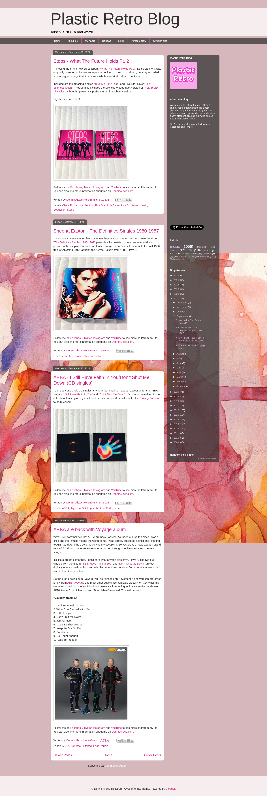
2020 (177, 391)
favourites (177, 259)
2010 (177, 437)
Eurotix (173, 253)
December (182, 302)
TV (190, 250)
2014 (177, 419)
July (178, 358)
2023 (177, 289)
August (180, 354)
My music (90, 41)
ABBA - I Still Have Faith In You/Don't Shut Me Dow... (190, 339)
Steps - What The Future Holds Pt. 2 (91, 61)
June (179, 363)
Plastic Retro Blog (115, 19)
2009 (177, 442)
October (180, 311)
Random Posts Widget (207, 458)
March (180, 377)
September (182, 316)
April (179, 372)
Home (57, 41)
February (181, 381)
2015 (177, 414)
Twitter (87, 187)
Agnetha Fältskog (81, 508)
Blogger (170, 788)
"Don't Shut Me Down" (112, 394)
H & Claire (113, 205)
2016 (177, 410)
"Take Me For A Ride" (106, 83)
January (180, 386)
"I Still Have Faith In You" (78, 394)
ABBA (65, 508)
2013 (177, 424)
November (182, 307)
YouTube (116, 187)
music (143, 205)
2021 (177, 298)
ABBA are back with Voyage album (90, 529)
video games (190, 253)
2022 (177, 294)
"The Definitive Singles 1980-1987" (74, 242)
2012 (177, 428)
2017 (177, 405)
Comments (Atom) (116, 765)
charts (174, 250)
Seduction (60, 209)
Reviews (106, 41)
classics (207, 253)
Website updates (186, 256)
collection (88, 205)
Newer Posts (63, 755)
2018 (177, 401)
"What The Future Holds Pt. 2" (117, 68)
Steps (70, 209)
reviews (203, 256)
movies (206, 250)
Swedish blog (160, 41)
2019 (177, 396)
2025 (177, 280)
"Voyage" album (149, 398)
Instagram (99, 187)
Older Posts (152, 755)
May (178, 367)
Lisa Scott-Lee (129, 205)
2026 (177, 275)
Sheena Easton (93, 356)
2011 (177, 433)
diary (214, 256)
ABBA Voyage (75, 582)
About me (73, 41)
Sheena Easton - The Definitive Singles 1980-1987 (106, 231)
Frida (109, 508)
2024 (177, 284)
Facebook (76, 187)
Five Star (100, 205)
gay (172, 256)
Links (121, 41)
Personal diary (138, 41)
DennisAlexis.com (122, 190)
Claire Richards (71, 205)
